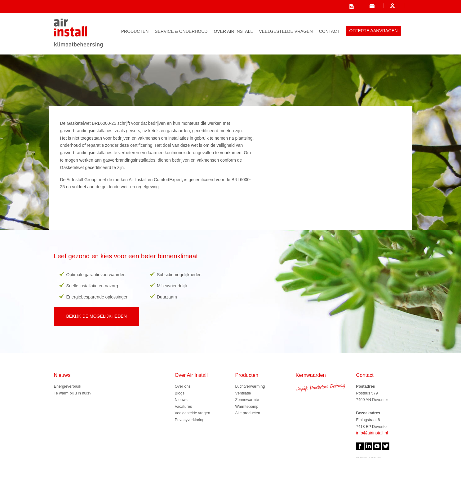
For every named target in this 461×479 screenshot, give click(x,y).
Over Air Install (233, 31)
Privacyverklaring (190, 420)
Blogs (180, 393)
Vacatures (183, 406)
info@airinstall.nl (318, 5)
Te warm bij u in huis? (72, 393)
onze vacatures (266, 5)
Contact (329, 31)
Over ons (183, 386)
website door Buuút (368, 457)
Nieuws (181, 400)
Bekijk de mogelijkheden (96, 316)
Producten (135, 31)
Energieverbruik (67, 386)
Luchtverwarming (250, 386)
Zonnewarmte (247, 400)
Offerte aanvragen (373, 30)
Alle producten (247, 413)
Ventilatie (243, 393)
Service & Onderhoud (181, 31)
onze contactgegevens (375, 5)
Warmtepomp (247, 406)
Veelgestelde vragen (286, 31)
